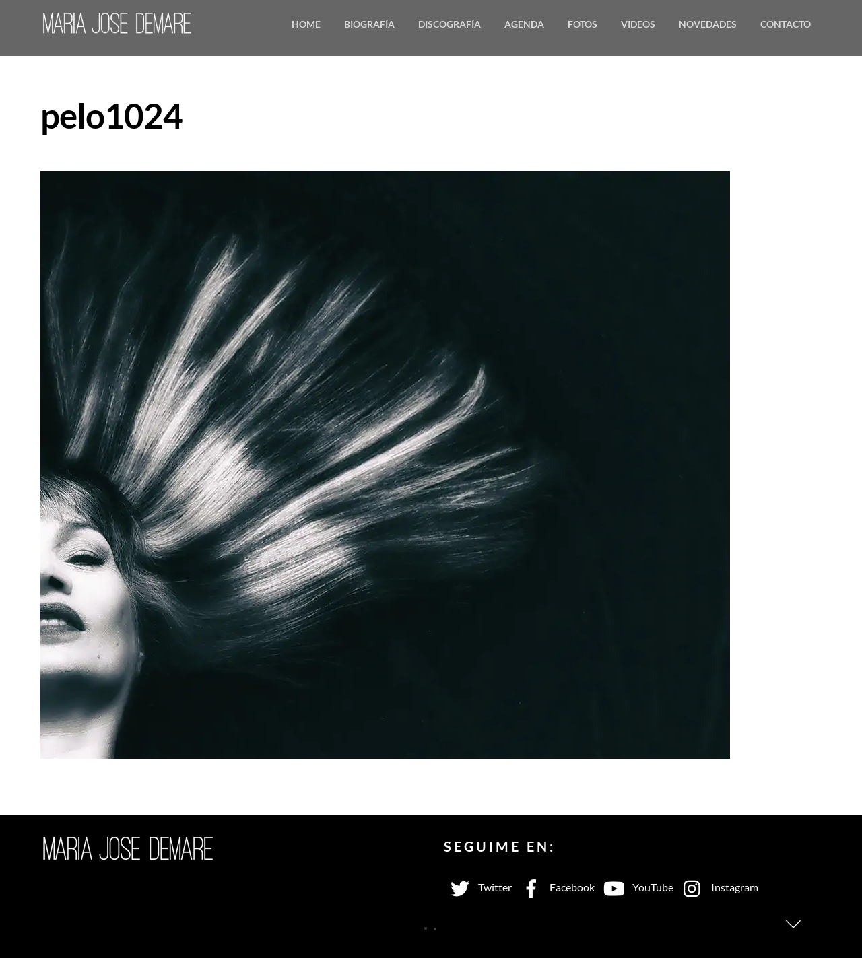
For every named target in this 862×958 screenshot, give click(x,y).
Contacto (785, 24)
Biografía (369, 24)
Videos (638, 24)
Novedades (708, 24)
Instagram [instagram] (717, 887)
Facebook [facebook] (555, 887)
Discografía (449, 24)
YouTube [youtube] (635, 887)
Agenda (524, 24)
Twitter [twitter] (478, 887)
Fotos (582, 24)
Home (306, 24)
